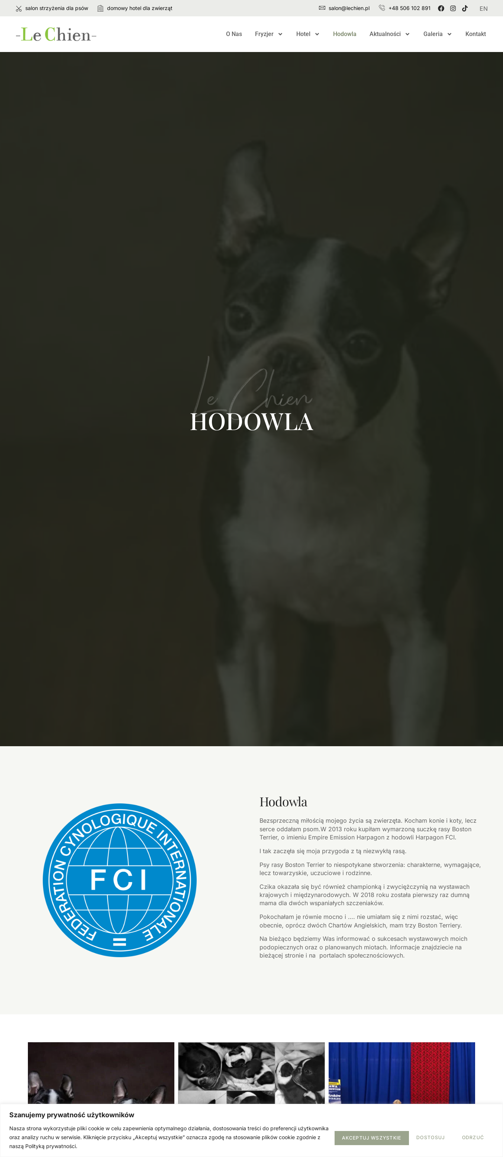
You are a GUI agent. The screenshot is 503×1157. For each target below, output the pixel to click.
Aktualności (390, 34)
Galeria (437, 34)
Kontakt (475, 34)
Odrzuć (391, 1137)
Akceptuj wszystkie (454, 1137)
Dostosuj (342, 1137)
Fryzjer (269, 34)
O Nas (234, 34)
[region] (251, 1130)
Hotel (308, 34)
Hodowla (345, 34)
